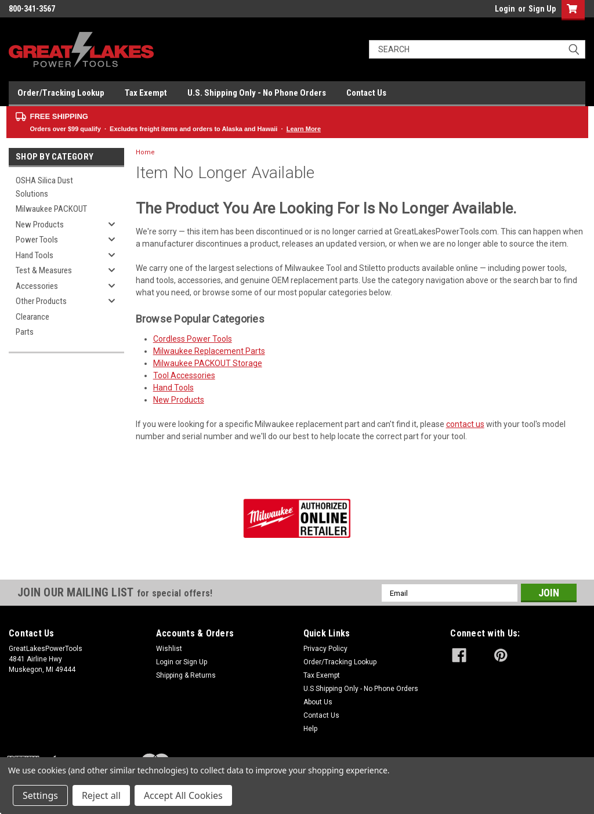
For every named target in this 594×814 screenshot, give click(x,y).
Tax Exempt (146, 93)
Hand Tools (34, 255)
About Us (317, 702)
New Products (40, 224)
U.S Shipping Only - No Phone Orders (360, 689)
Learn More (304, 128)
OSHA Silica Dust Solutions (44, 187)
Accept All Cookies (183, 795)
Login (505, 8)
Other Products (41, 301)
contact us (465, 424)
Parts (25, 332)
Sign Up (542, 8)
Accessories (37, 286)
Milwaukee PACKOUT (51, 209)
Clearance (32, 317)
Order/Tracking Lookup (60, 93)
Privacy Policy (325, 649)
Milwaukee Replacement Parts (209, 351)
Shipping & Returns (186, 675)
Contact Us (366, 93)
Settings (40, 795)
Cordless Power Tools (192, 338)
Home (145, 152)
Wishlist (169, 649)
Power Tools (37, 239)
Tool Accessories (184, 375)
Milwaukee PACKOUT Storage (207, 363)
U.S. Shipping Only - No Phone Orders (256, 93)
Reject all (101, 795)
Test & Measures (44, 270)
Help (310, 729)
